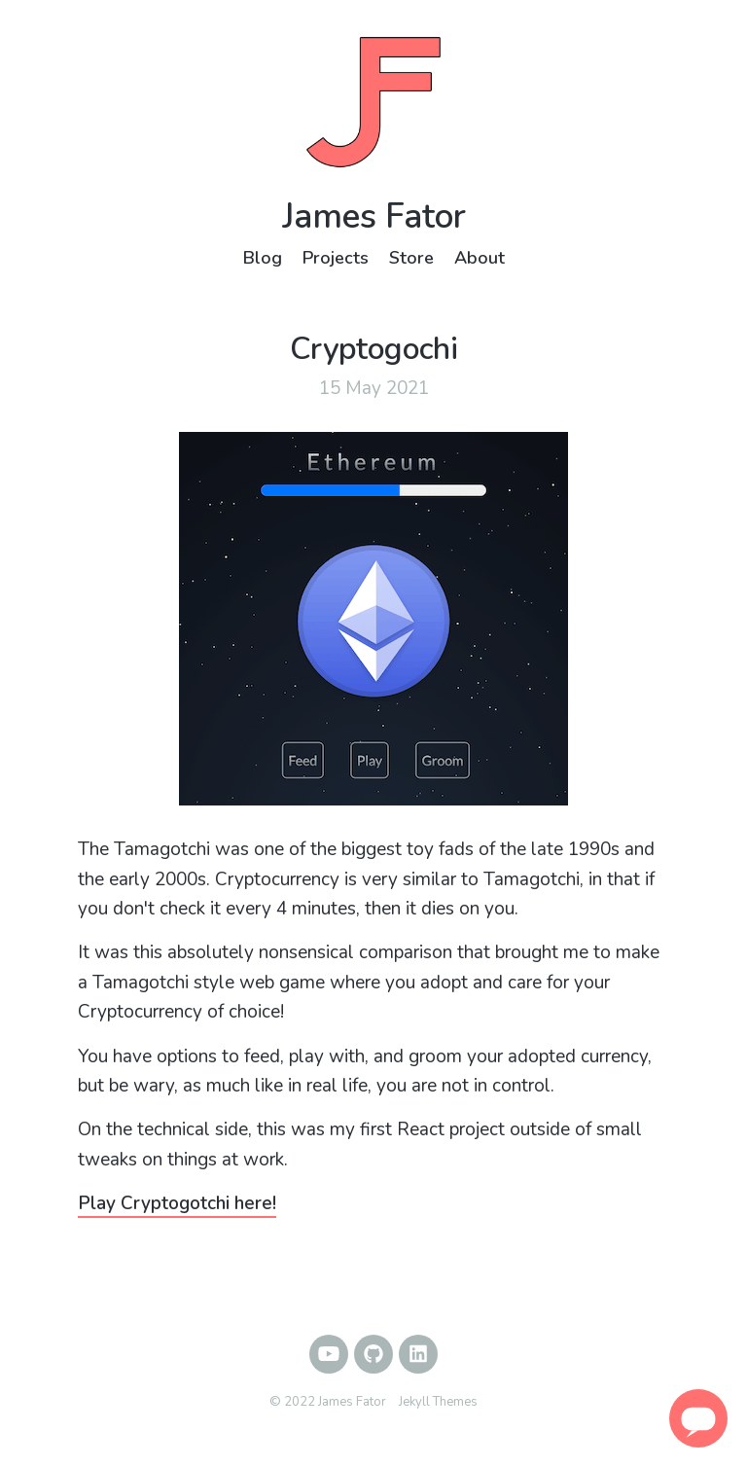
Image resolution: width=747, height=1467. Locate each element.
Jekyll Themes (438, 1402)
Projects (335, 257)
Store (411, 257)
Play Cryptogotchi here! (177, 1203)
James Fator (374, 216)
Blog (262, 257)
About (479, 257)
